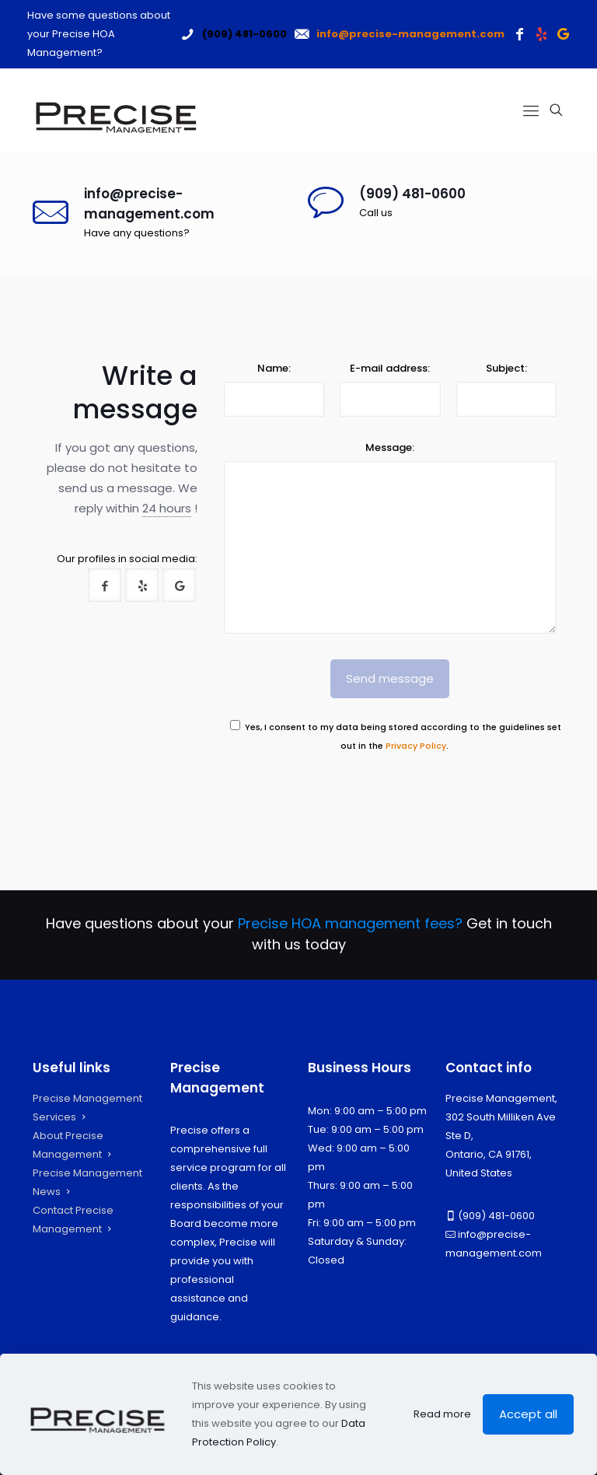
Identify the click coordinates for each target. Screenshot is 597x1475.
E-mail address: (390, 368)
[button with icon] (104, 585)
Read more (442, 1414)
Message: (389, 447)
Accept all (528, 1414)
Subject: (506, 368)
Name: (274, 368)
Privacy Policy (416, 746)
